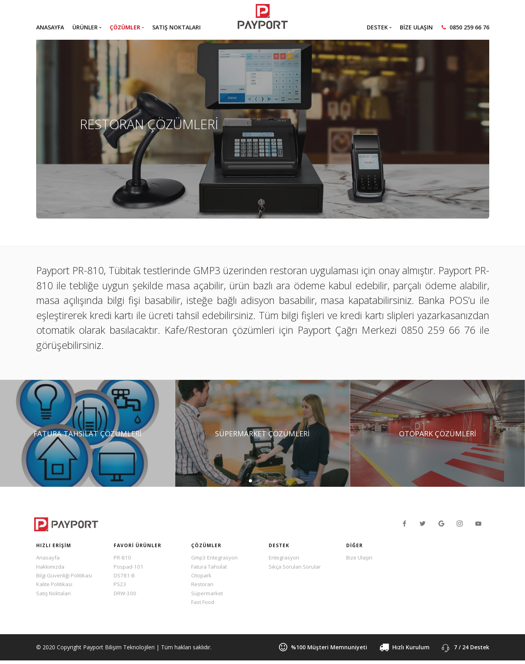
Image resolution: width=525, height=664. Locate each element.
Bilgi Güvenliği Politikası (66, 577)
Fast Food (204, 605)
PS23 (120, 586)
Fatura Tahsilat (210, 567)
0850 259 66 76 (465, 27)
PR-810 (123, 557)
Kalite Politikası (55, 586)
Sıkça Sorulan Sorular (296, 567)
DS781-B (125, 577)
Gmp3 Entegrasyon (215, 557)
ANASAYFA (50, 27)
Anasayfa (48, 557)
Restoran (203, 586)
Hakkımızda (51, 567)
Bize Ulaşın (360, 557)
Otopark (201, 577)
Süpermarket (207, 596)
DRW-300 (126, 596)
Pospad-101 (129, 567)
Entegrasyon (285, 557)
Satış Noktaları (55, 596)
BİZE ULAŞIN (416, 27)
